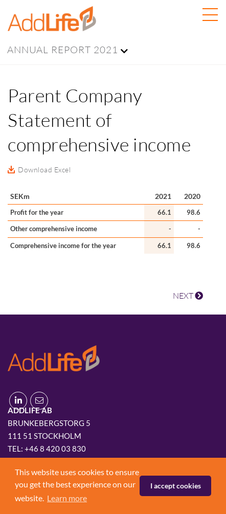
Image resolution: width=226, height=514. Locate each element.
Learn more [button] (67, 498)
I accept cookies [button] (175, 485)
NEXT (188, 295)
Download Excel (44, 169)
